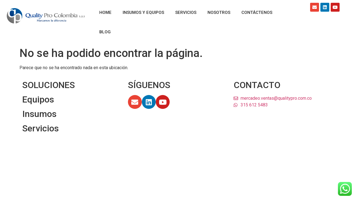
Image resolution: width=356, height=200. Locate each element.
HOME (105, 12)
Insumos (39, 114)
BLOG (105, 31)
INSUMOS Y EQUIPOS (143, 12)
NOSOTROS (218, 12)
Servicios (40, 128)
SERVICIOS (185, 12)
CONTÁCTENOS (256, 12)
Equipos (38, 99)
